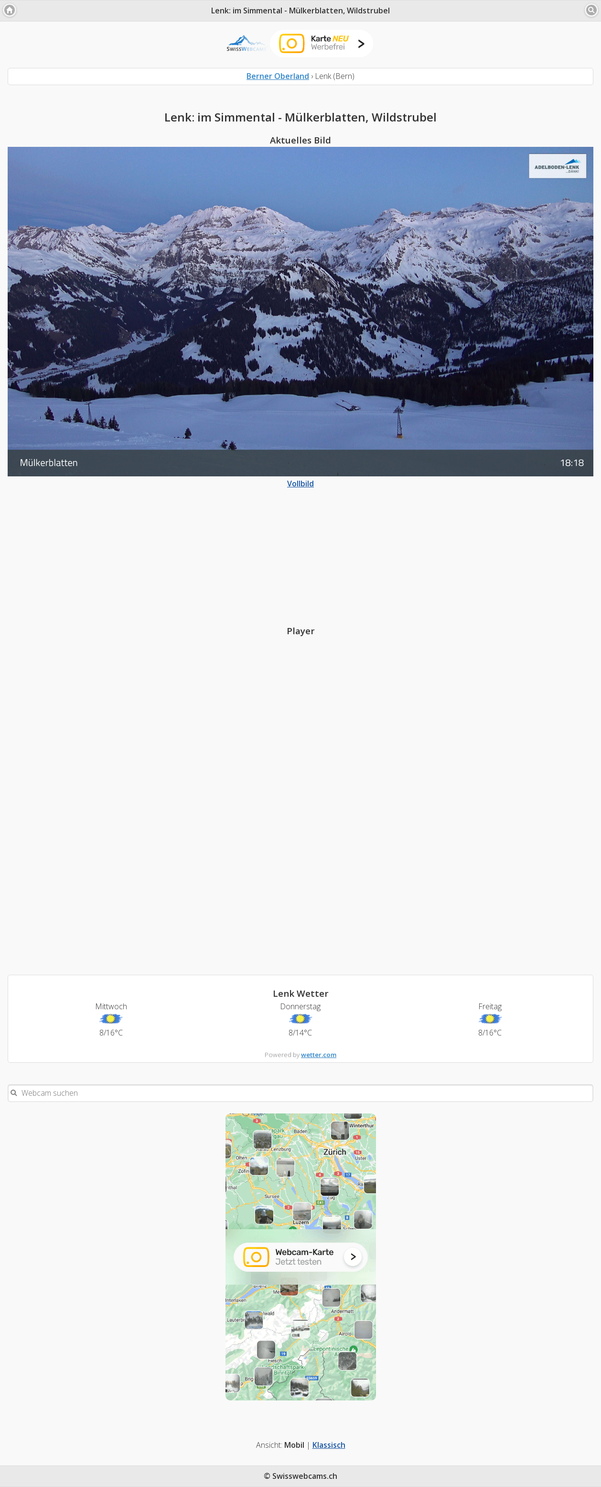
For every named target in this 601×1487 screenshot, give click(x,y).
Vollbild (300, 478)
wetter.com (318, 1054)
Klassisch (328, 1445)
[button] (9, 10)
